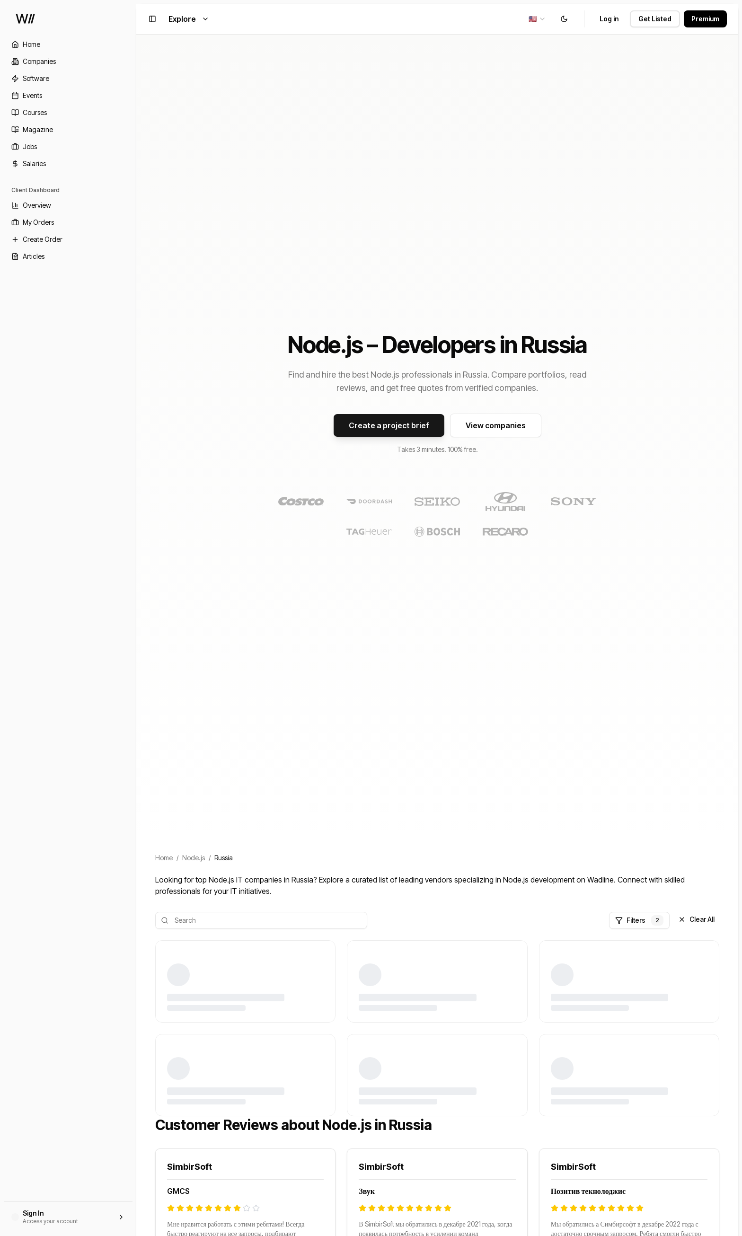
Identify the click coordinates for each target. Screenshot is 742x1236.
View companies (496, 425)
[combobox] (537, 18)
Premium (705, 19)
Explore (188, 19)
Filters (639, 920)
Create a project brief (389, 425)
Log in (609, 19)
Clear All (696, 919)
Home (164, 858)
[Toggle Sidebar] (136, 618)
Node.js (193, 858)
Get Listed (654, 19)
